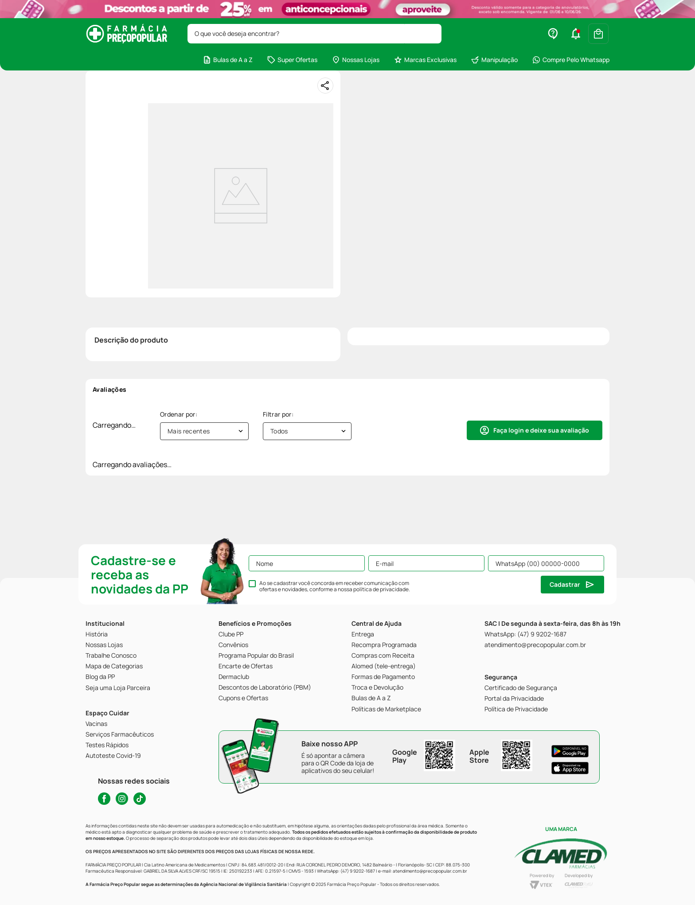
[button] (576, 33)
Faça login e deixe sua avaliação (541, 430)
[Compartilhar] (325, 86)
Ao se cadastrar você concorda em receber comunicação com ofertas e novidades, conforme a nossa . (334, 586)
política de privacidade (381, 589)
